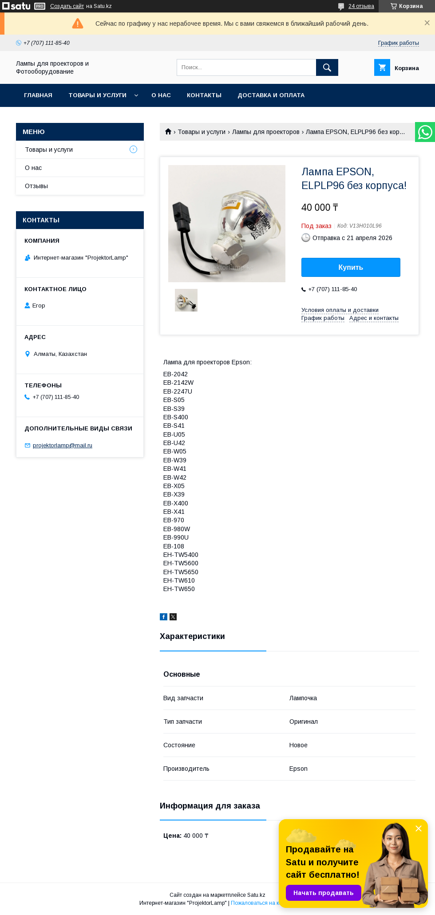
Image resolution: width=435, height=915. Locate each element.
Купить (351, 267)
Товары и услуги (97, 95)
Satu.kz (256, 895)
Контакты (204, 95)
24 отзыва (361, 6)
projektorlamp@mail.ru (62, 445)
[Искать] (327, 67)
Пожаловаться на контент (263, 903)
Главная (38, 95)
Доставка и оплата (270, 95)
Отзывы (36, 185)
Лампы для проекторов (266, 131)
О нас (161, 95)
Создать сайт (67, 6)
